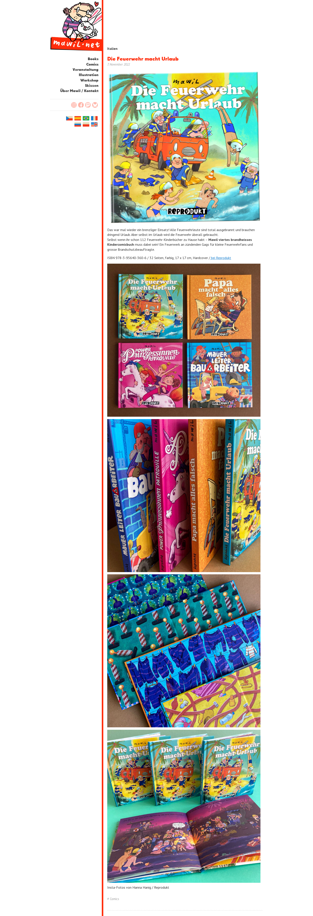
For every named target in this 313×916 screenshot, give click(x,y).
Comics (92, 64)
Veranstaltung (85, 70)
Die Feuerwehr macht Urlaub (143, 59)
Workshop (89, 80)
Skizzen (91, 86)
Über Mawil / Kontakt (79, 91)
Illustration (88, 75)
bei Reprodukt (220, 258)
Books (93, 59)
